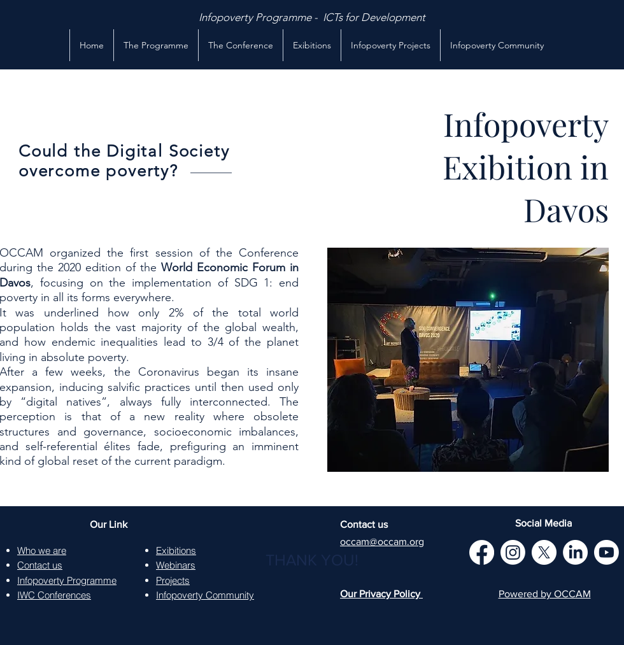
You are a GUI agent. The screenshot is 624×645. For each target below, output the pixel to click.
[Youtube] (606, 552)
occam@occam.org (382, 541)
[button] (312, 45)
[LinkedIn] (575, 552)
